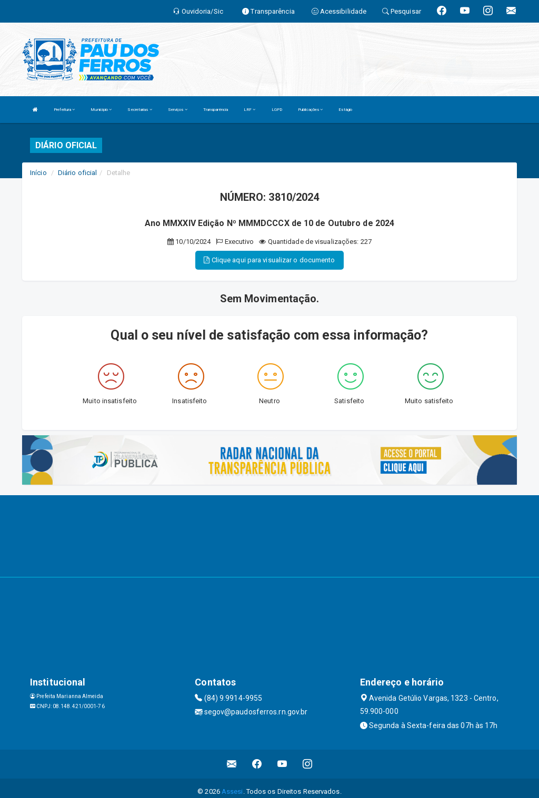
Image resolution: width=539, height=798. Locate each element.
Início (38, 173)
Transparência (215, 109)
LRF (250, 109)
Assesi (232, 791)
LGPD (277, 109)
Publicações (310, 109)
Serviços (177, 109)
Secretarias (139, 109)
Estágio (345, 109)
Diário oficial (77, 173)
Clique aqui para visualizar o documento (269, 260)
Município (101, 109)
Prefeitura (64, 109)
